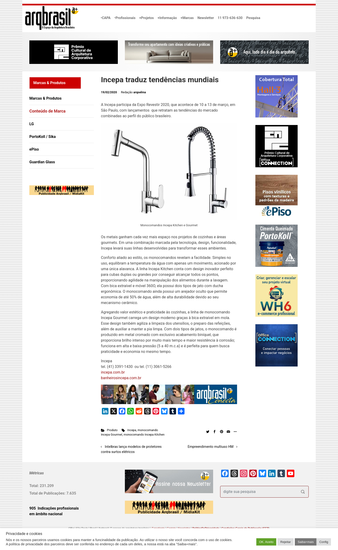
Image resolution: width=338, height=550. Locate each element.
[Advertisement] (58, 247)
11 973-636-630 (230, 18)
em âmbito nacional (45, 514)
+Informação (167, 18)
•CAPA (106, 18)
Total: (34, 486)
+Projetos (146, 18)
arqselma (139, 92)
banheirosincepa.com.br (121, 378)
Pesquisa (253, 18)
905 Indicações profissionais (54, 508)
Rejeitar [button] (285, 542)
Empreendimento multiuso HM (210, 447)
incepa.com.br (113, 372)
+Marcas (187, 18)
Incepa (131, 430)
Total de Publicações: (47, 493)
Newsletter (205, 18)
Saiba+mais (306, 542)
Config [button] (323, 542)
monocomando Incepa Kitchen (144, 434)
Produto (112, 430)
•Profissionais (124, 18)
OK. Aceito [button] (266, 542)
